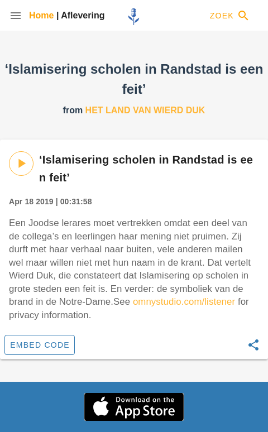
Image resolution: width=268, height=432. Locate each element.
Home (42, 15)
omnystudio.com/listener (184, 301)
